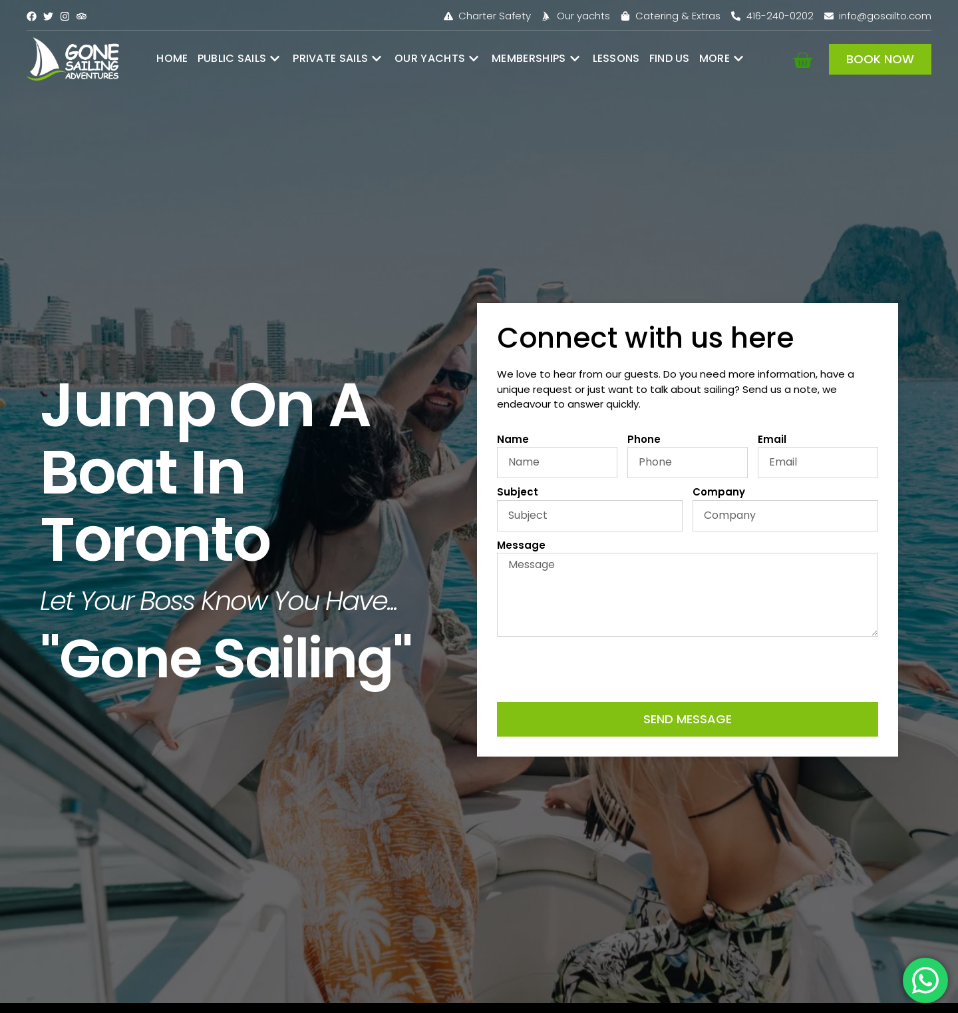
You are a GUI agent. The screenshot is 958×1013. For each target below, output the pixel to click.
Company (719, 492)
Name (513, 439)
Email (772, 439)
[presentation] (598, 669)
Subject (517, 492)
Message (521, 545)
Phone (644, 439)
